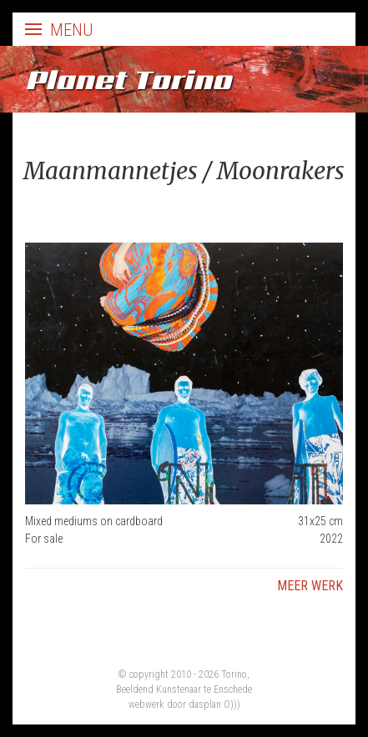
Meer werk (310, 586)
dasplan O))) (214, 704)
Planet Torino (128, 79)
